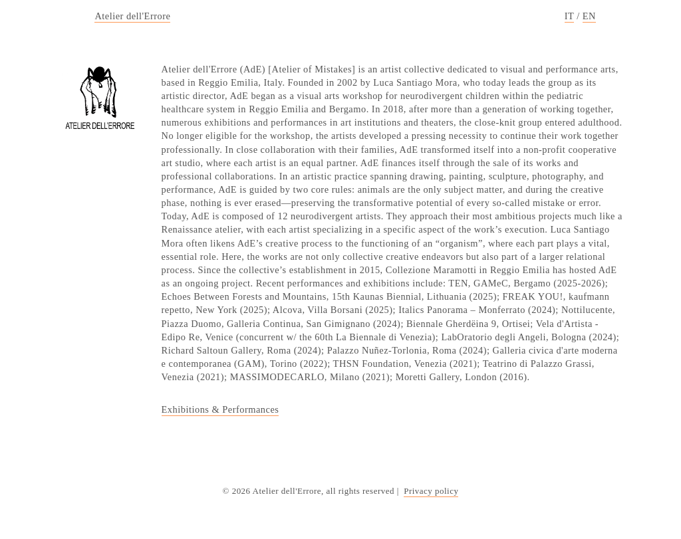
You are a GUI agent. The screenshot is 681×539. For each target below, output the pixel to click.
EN (589, 16)
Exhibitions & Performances (220, 409)
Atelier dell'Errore (132, 16)
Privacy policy (431, 491)
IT (569, 16)
